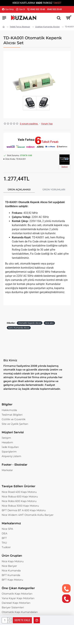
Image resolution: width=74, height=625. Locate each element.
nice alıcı (49, 323)
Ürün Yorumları (53, 189)
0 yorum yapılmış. (29, 123)
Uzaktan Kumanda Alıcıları (47, 27)
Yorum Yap (47, 123)
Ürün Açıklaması (19, 189)
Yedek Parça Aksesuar (20, 27)
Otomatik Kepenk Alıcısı (29, 323)
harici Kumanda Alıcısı (18, 327)
